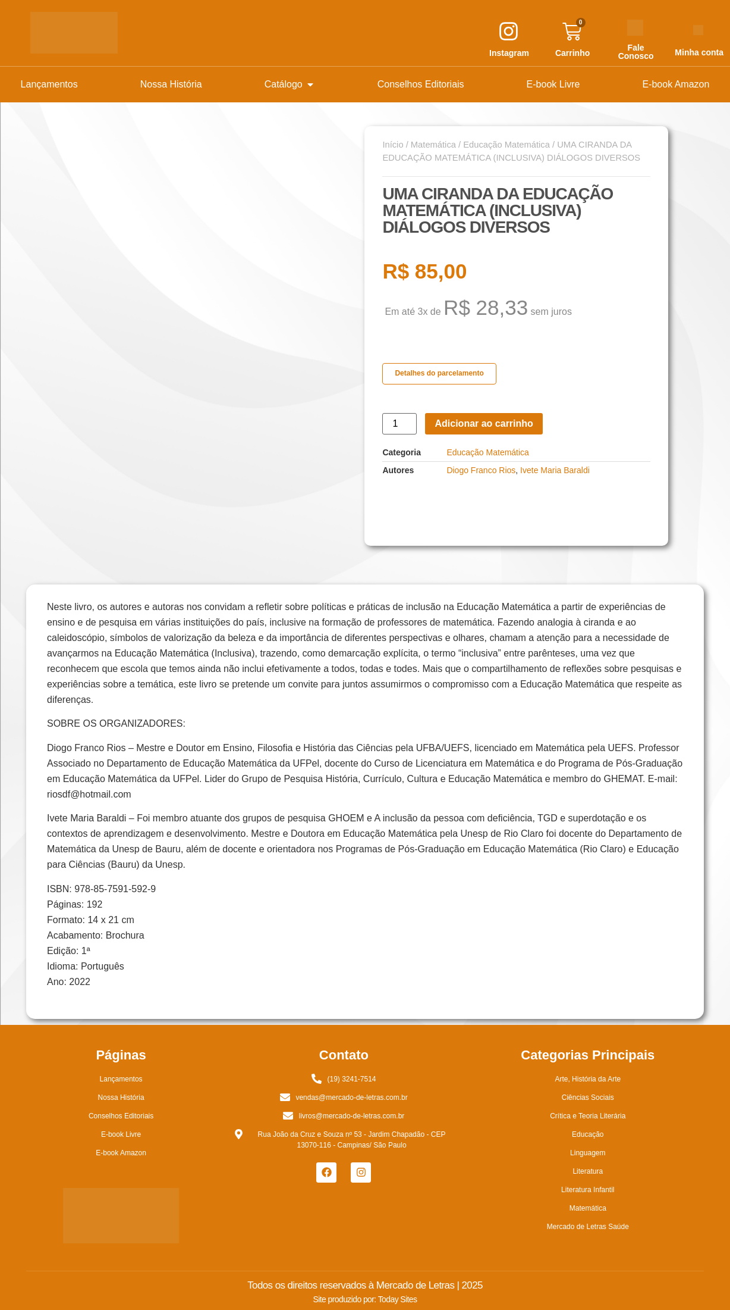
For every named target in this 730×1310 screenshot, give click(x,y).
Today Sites (397, 1299)
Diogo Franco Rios (480, 470)
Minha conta (699, 52)
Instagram (509, 53)
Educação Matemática (506, 144)
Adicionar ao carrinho (484, 423)
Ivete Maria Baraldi (555, 470)
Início (392, 144)
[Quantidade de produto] (399, 423)
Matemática (433, 144)
